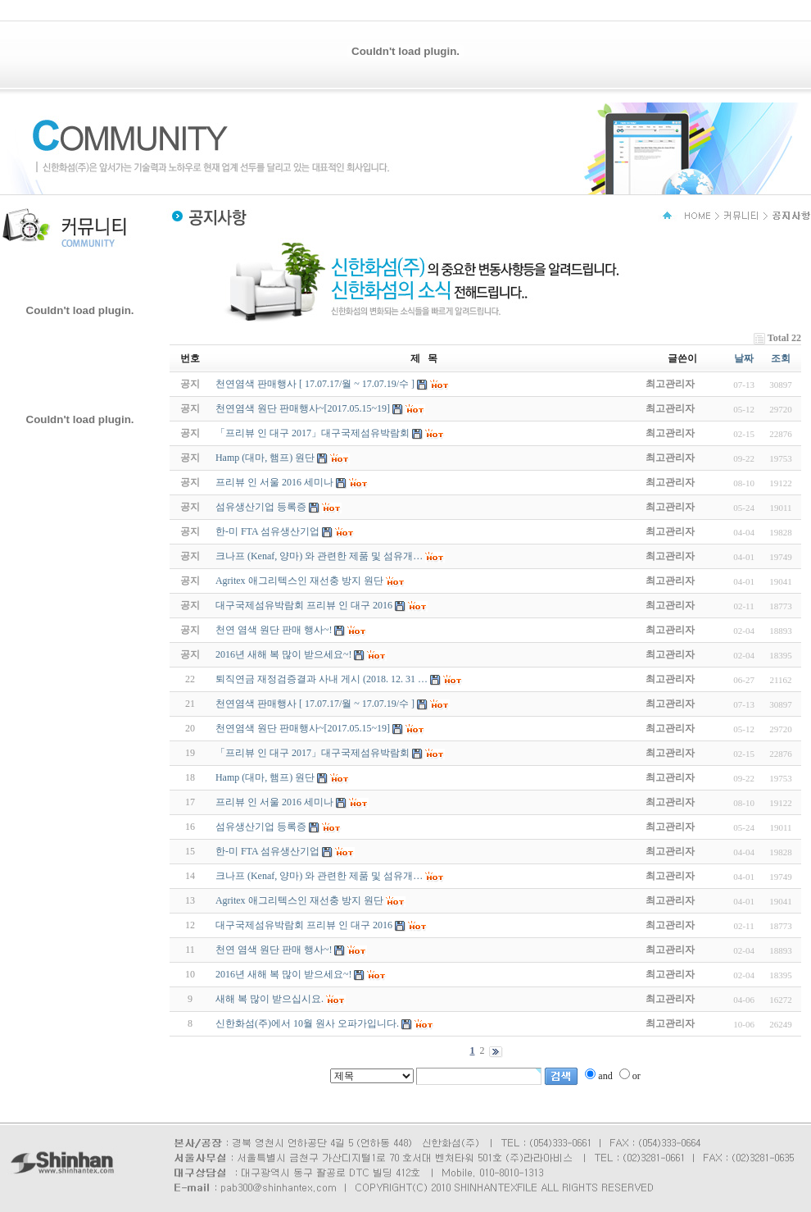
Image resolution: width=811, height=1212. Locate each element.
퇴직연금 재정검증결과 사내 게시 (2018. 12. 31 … (321, 679)
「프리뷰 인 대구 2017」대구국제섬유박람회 (312, 753)
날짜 (744, 358)
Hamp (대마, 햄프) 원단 (265, 777)
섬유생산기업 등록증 (260, 826)
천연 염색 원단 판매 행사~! (274, 949)
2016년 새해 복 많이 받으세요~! (283, 974)
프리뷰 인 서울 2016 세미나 (274, 802)
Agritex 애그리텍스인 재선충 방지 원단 (299, 900)
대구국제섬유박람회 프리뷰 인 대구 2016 (303, 925)
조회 (781, 358)
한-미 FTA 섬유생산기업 (267, 851)
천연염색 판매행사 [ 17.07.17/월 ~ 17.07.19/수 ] (315, 703)
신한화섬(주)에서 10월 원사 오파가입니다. (307, 1023)
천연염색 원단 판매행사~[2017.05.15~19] (302, 728)
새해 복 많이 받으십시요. (269, 999)
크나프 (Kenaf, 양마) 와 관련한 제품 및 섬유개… (319, 876)
